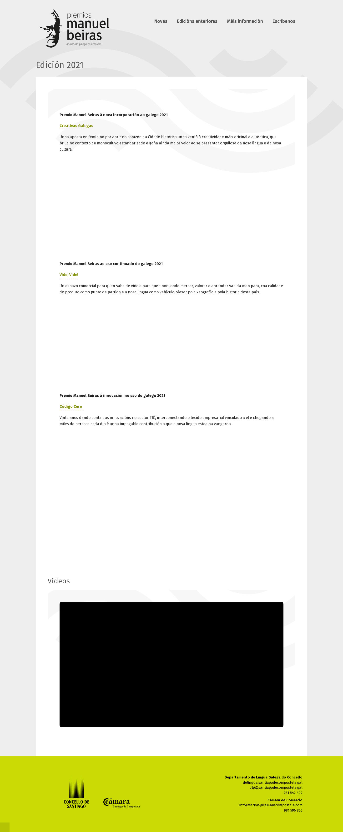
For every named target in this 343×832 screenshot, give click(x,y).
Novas (160, 21)
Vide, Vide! (69, 274)
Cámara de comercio (121, 803)
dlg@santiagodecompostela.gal (276, 787)
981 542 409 (293, 793)
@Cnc (5, 827)
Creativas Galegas (76, 125)
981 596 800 (293, 810)
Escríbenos (283, 21)
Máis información (245, 21)
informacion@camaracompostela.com (271, 805)
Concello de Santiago (76, 791)
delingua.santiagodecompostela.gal (273, 782)
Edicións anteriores (197, 21)
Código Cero (71, 406)
